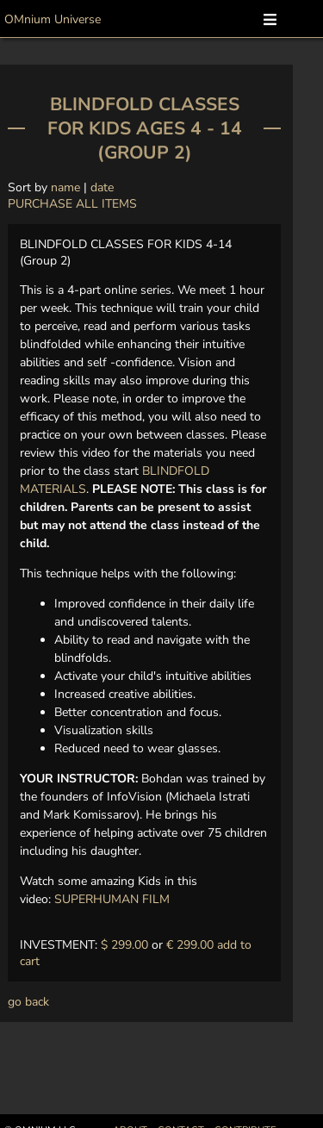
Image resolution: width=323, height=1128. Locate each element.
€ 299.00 (190, 945)
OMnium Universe (52, 19)
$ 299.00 (124, 945)
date (102, 187)
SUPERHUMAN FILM (112, 899)
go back (28, 1002)
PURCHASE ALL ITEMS (72, 204)
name (65, 187)
